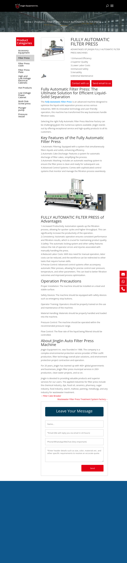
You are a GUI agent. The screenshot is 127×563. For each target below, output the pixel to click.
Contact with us (80, 83)
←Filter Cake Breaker (51, 395)
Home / (31, 21)
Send (92, 468)
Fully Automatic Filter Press (58, 101)
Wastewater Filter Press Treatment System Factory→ (82, 399)
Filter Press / (55, 21)
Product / (42, 21)
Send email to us (102, 83)
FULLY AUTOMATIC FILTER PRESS (80, 21)
